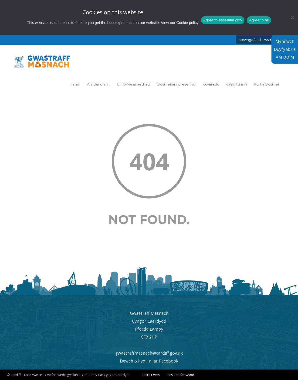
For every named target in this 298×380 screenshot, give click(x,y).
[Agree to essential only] (292, 17)
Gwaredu (211, 84)
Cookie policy (187, 23)
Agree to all (259, 20)
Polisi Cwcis (151, 375)
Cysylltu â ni (236, 84)
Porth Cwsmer (266, 84)
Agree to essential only (222, 20)
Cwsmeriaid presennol (176, 84)
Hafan (74, 84)
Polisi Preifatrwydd (180, 375)
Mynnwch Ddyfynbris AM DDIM (285, 49)
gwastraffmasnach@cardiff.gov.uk (149, 353)
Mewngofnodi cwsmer (257, 40)
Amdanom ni (98, 84)
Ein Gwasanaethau (133, 84)
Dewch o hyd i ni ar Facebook (149, 361)
